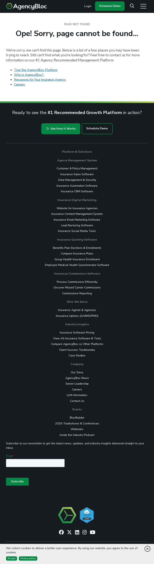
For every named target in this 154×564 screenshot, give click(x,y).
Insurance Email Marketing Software (77, 220)
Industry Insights (77, 324)
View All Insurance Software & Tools (77, 338)
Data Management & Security (77, 180)
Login (87, 6)
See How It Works (61, 129)
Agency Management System (77, 160)
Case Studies (77, 355)
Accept (11, 558)
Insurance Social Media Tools (77, 231)
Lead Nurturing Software (77, 225)
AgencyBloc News (77, 378)
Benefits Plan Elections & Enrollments (77, 248)
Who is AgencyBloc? (29, 75)
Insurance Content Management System (77, 214)
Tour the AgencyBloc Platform (36, 70)
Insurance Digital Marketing (77, 200)
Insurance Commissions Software (77, 274)
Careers (19, 84)
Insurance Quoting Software (77, 240)
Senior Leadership (77, 384)
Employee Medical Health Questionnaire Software (77, 265)
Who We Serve (77, 302)
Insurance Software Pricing (77, 332)
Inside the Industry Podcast (77, 435)
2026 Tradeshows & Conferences (77, 423)
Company (77, 364)
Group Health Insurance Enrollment (77, 259)
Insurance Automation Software (77, 186)
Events (77, 409)
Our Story (77, 372)
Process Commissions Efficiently (77, 282)
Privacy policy (28, 558)
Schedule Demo (110, 6)
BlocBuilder (77, 418)
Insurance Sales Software (77, 174)
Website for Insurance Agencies (77, 208)
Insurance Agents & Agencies (77, 310)
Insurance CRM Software (77, 191)
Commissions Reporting (77, 293)
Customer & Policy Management (77, 168)
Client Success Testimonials (77, 350)
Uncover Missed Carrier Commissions (77, 287)
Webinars (77, 429)
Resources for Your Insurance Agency (40, 79)
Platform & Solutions (77, 152)
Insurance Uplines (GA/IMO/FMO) (77, 316)
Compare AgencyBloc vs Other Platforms (77, 344)
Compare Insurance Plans (77, 253)
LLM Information (77, 395)
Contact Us (77, 401)
